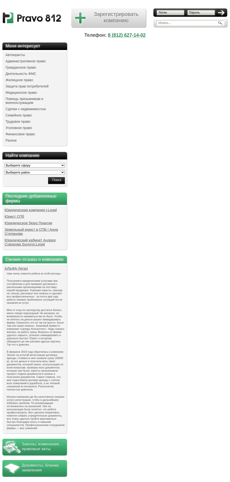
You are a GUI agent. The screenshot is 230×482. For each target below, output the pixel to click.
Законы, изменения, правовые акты (41, 446)
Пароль (194, 12)
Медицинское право (21, 92)
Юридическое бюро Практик (28, 223)
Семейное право (19, 115)
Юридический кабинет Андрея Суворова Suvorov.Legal (30, 242)
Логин (162, 12)
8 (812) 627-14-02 (127, 35)
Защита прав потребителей (27, 86)
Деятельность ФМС (21, 74)
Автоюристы (15, 55)
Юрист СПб (14, 216)
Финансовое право (20, 134)
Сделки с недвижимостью (26, 109)
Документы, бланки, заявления (40, 467)
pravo (32, 18)
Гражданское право (21, 67)
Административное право (26, 61)
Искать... (164, 23)
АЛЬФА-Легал (16, 268)
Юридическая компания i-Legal (31, 210)
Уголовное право (19, 128)
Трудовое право (18, 121)
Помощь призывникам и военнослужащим (24, 101)
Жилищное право (19, 80)
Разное (11, 140)
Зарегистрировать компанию (116, 17)
